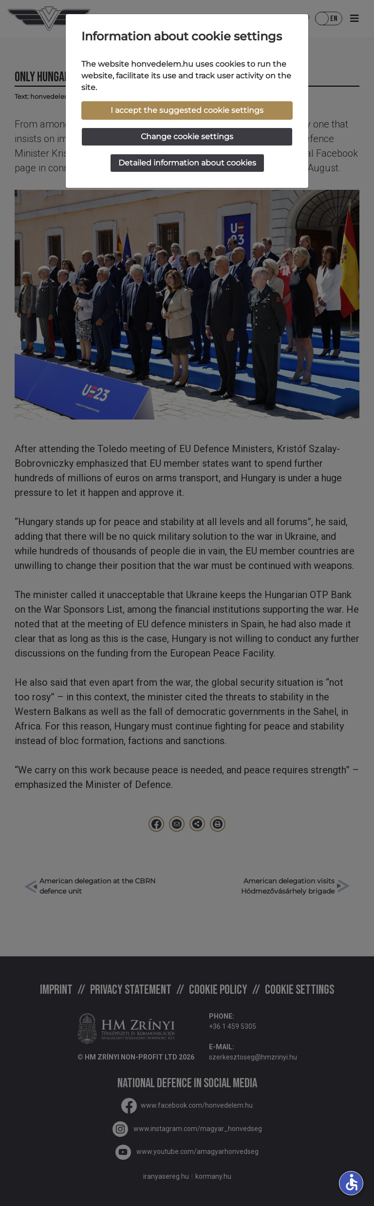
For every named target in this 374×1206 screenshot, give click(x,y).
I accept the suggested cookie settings (187, 110)
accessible (351, 1182)
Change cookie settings (187, 136)
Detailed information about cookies (187, 162)
